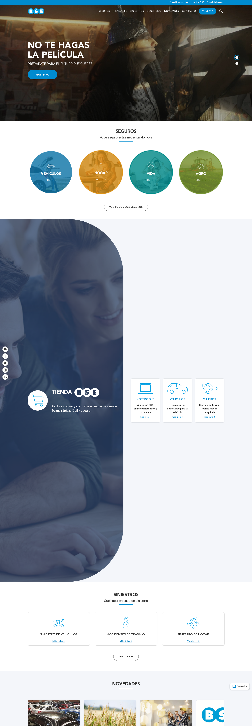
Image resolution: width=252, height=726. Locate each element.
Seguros (104, 11)
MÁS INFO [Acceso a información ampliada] (43, 74)
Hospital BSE (197, 2)
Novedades (171, 11)
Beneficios (154, 11)
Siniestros (137, 11)
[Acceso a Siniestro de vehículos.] (59, 630)
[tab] (236, 57)
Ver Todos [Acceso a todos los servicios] (126, 660)
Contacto (189, 11)
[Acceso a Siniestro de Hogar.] (193, 630)
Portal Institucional (179, 2)
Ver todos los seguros (126, 206)
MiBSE (207, 11)
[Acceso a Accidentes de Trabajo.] (126, 630)
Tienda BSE (120, 11)
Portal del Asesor (215, 2)
